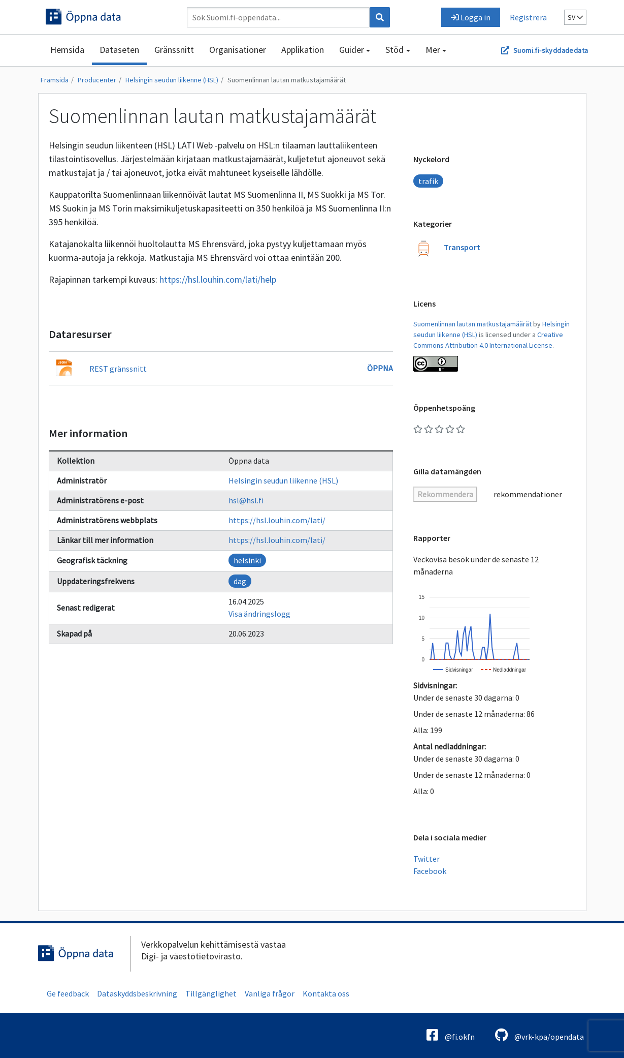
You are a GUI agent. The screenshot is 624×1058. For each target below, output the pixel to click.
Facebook (429, 871)
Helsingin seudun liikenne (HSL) (171, 79)
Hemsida (67, 49)
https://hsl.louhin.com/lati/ (276, 520)
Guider (351, 49)
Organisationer (237, 49)
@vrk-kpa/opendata (539, 1035)
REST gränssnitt (118, 369)
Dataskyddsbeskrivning (137, 993)
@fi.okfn (450, 1035)
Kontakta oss (326, 993)
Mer (432, 49)
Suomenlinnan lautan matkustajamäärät (286, 79)
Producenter (97, 79)
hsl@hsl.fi (246, 500)
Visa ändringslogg (259, 614)
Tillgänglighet (211, 993)
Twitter (426, 859)
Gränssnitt (174, 49)
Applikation (302, 49)
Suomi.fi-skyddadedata (550, 50)
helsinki (247, 560)
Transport (462, 247)
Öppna (380, 368)
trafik (428, 181)
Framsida (55, 79)
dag (240, 581)
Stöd (394, 49)
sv (575, 17)
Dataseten (119, 49)
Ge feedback (68, 993)
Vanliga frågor (269, 993)
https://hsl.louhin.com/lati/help (217, 279)
